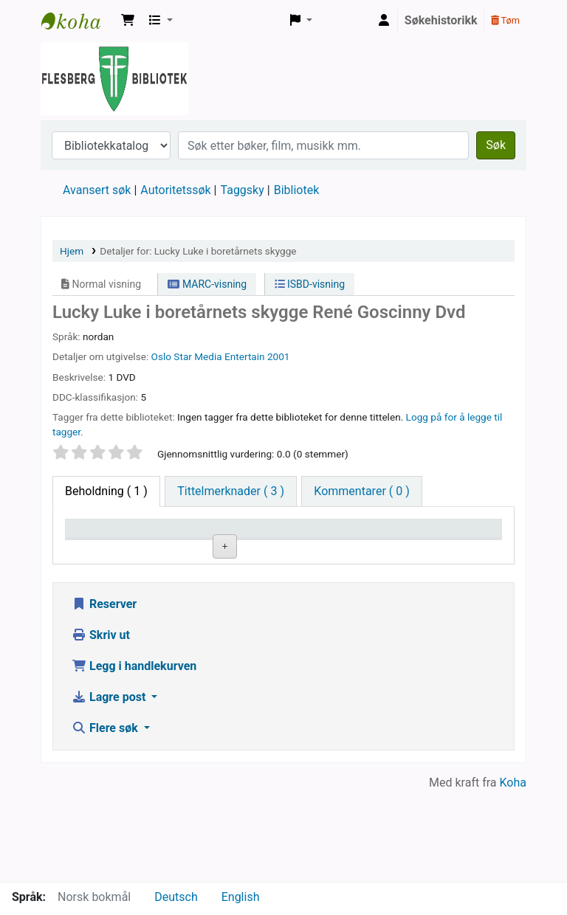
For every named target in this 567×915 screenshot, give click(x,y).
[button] (127, 20)
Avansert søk (97, 190)
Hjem (71, 251)
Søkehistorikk (441, 20)
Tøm (505, 20)
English (240, 897)
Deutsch (175, 897)
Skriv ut (101, 725)
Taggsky (242, 190)
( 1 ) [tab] (106, 491)
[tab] (231, 491)
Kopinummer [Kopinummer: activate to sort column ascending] (367, 550)
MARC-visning (207, 284)
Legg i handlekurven (134, 756)
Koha (513, 873)
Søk (496, 145)
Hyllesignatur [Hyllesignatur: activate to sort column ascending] (280, 550)
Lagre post (110, 787)
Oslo (161, 356)
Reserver (104, 694)
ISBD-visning (310, 284)
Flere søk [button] (106, 818)
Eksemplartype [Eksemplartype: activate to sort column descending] (110, 550)
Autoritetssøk (175, 190)
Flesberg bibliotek (78, 20)
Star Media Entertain (218, 356)
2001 (278, 356)
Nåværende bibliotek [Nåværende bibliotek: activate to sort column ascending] (189, 542)
